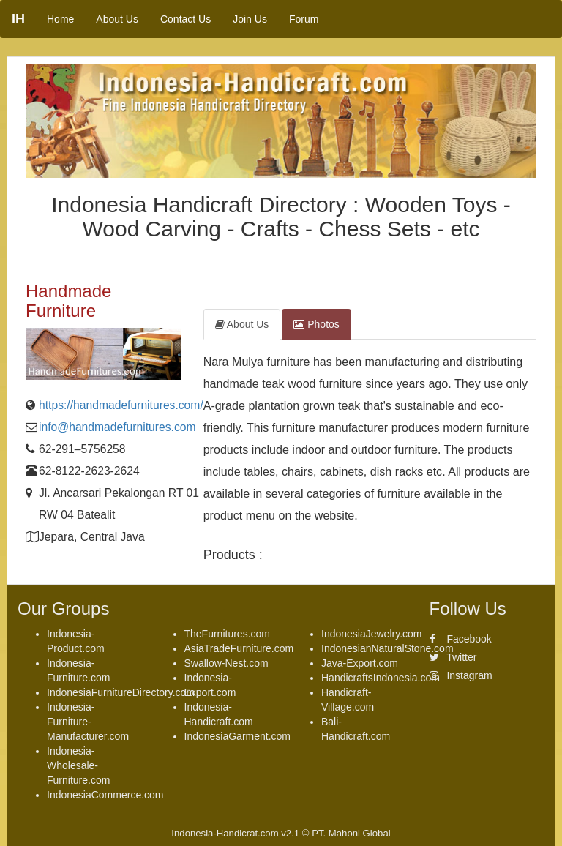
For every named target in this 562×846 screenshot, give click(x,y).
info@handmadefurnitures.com (117, 427)
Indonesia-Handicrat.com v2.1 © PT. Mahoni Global (280, 833)
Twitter (453, 657)
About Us (117, 19)
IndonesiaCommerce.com (105, 795)
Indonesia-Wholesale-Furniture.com (78, 765)
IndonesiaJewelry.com (371, 634)
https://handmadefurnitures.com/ (121, 405)
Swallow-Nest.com (226, 663)
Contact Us (185, 19)
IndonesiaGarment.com (237, 736)
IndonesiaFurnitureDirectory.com (121, 692)
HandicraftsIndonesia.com (380, 678)
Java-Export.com (359, 663)
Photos (316, 324)
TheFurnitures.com (227, 634)
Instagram (461, 675)
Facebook (461, 639)
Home (60, 19)
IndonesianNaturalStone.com (387, 648)
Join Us (250, 19)
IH (18, 19)
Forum (303, 19)
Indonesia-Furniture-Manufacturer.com (88, 721)
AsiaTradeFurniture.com (239, 648)
